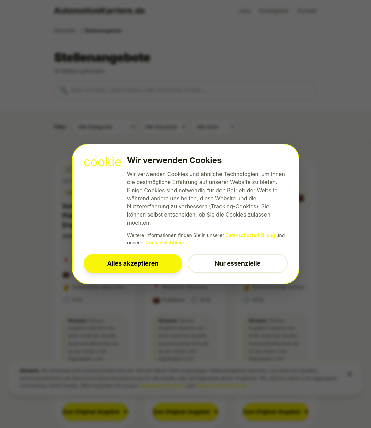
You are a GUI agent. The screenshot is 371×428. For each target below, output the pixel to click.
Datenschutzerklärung (250, 235)
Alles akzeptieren (132, 263)
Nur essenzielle (238, 263)
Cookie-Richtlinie (165, 242)
